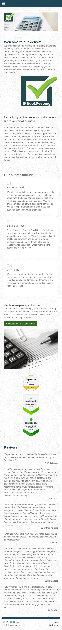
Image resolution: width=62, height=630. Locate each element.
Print (7, 622)
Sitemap (16, 622)
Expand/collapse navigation (31, 3)
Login (56, 622)
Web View (54, 625)
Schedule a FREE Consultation (20, 324)
